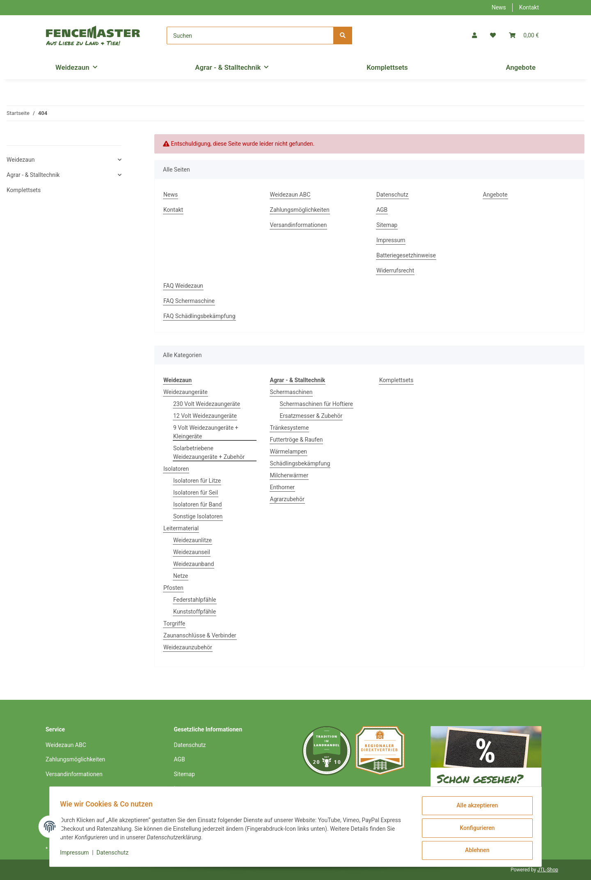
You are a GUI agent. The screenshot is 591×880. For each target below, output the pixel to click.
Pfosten (173, 587)
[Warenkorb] (523, 35)
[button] (474, 35)
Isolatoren (176, 468)
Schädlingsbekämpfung (300, 463)
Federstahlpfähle (194, 599)
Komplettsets (396, 380)
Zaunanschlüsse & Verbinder (199, 635)
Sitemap (386, 225)
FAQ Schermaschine (189, 301)
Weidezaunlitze (192, 540)
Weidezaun (20, 159)
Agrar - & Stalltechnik (33, 175)
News (499, 7)
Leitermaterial (181, 528)
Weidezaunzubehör (187, 647)
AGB (381, 209)
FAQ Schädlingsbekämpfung (199, 316)
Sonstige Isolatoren (197, 516)
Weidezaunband (193, 564)
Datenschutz (392, 194)
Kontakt (529, 7)
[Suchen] (250, 35)
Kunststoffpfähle (194, 611)
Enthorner (282, 487)
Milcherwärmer (289, 475)
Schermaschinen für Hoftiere (316, 404)
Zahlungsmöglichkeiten (300, 209)
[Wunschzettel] (492, 35)
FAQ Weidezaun (183, 285)
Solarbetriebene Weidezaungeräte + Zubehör (209, 452)
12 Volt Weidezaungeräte (205, 415)
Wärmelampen (288, 451)
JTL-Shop (547, 870)
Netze (180, 576)
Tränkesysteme (289, 427)
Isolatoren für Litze (197, 480)
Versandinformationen (298, 225)
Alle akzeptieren (474, 808)
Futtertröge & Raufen (296, 439)
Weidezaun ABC (290, 194)
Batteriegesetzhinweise (406, 255)
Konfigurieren (474, 829)
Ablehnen (474, 851)
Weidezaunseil (191, 552)
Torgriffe (174, 623)
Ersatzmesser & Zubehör (311, 415)
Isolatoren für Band (197, 504)
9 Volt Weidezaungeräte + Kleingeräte (205, 432)
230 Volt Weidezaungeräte (206, 404)
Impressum (390, 240)
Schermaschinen (291, 392)
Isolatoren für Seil (195, 492)
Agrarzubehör (287, 499)
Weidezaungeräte (185, 392)
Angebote (521, 67)
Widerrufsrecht (395, 270)
